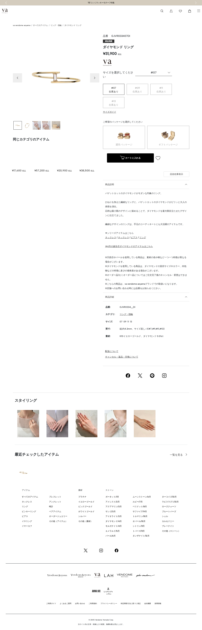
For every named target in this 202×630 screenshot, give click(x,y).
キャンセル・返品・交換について (121, 357)
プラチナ (82, 497)
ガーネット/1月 (112, 497)
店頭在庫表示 (176, 174)
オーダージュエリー (58, 516)
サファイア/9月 (140, 511)
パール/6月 (111, 536)
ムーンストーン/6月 (142, 497)
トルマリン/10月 (140, 516)
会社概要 (147, 603)
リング (142, 237)
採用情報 (158, 603)
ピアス (134, 237)
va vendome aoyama (21, 25)
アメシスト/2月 (113, 502)
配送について (111, 351)
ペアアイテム (55, 511)
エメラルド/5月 (113, 531)
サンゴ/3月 (111, 511)
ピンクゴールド (85, 506)
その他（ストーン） (171, 531)
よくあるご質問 (65, 603)
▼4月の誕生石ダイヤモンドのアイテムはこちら (129, 246)
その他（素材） (85, 521)
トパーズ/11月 (139, 531)
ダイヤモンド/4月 (114, 521)
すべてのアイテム (40, 25)
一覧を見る (176, 454)
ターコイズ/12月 (169, 497)
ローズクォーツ (169, 506)
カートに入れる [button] (130, 158)
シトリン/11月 (139, 526)
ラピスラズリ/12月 (170, 502)
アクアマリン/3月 (114, 506)
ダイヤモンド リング (72, 25)
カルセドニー (168, 521)
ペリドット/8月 (140, 506)
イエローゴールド (86, 502)
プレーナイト (168, 526)
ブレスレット (55, 497)
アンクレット (55, 502)
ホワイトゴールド (86, 511)
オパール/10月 (139, 521)
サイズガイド (109, 112)
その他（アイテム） (58, 521)
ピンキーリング (29, 511)
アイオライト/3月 (114, 516)
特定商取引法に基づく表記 (131, 603)
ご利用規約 (93, 603)
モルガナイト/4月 (114, 526)
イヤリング (27, 521)
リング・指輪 (56, 25)
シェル (165, 516)
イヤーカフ (27, 526)
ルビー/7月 (138, 502)
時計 (51, 506)
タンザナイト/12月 (141, 536)
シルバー (82, 516)
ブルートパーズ (169, 511)
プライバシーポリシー (109, 603)
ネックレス (110, 237)
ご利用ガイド (51, 603)
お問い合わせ (80, 603)
